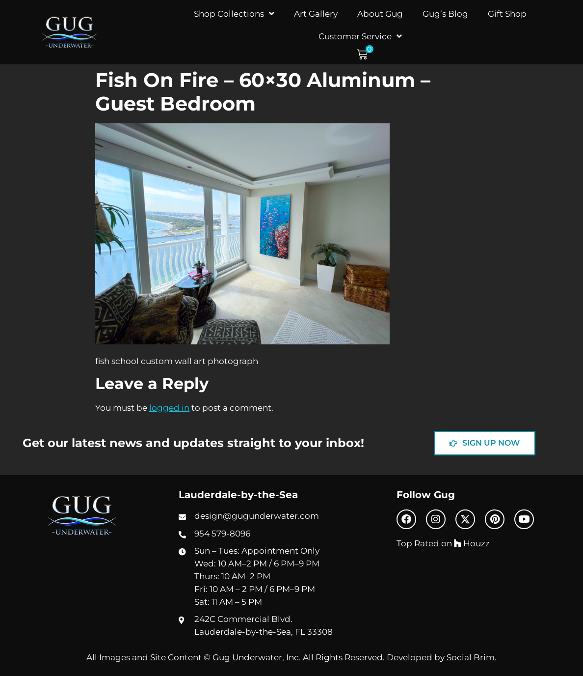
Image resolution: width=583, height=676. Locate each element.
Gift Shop (507, 13)
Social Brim (471, 657)
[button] (365, 55)
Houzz (472, 543)
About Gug (380, 13)
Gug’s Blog (445, 13)
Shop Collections (234, 13)
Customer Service (360, 36)
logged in (169, 407)
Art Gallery (316, 13)
